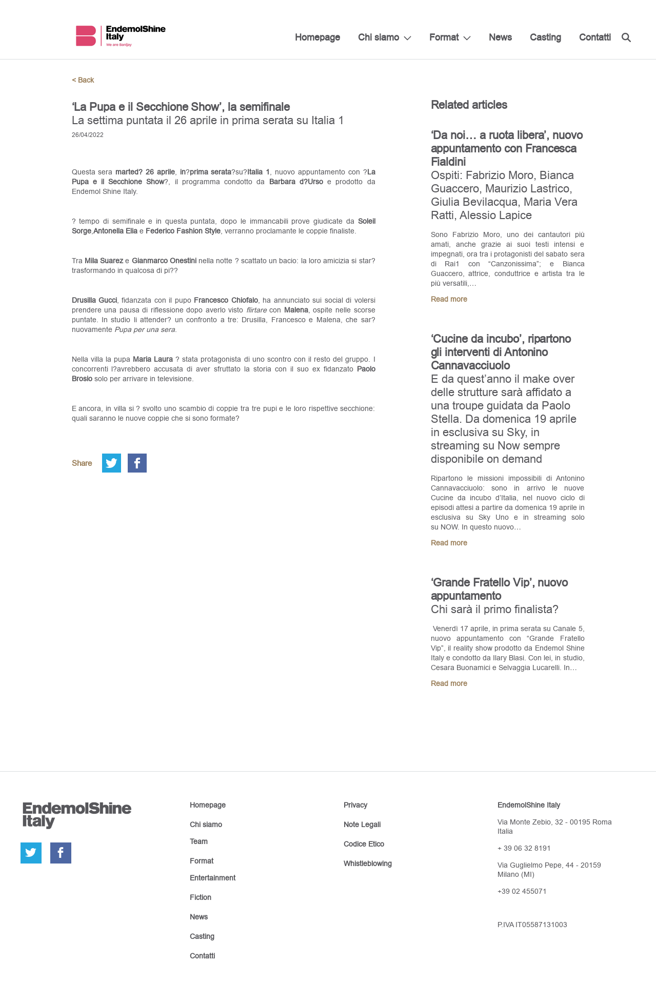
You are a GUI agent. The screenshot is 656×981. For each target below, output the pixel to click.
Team (199, 841)
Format (444, 37)
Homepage (317, 37)
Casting (545, 37)
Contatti (595, 37)
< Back (83, 80)
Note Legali (362, 824)
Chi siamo (378, 37)
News (500, 37)
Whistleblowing (368, 863)
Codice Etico (364, 844)
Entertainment (212, 877)
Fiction (200, 897)
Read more (449, 299)
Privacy (355, 805)
